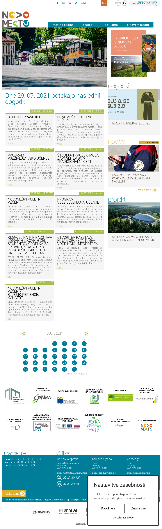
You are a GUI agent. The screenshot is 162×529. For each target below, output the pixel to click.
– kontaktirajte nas (144, 3)
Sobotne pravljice (24, 117)
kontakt (118, 3)
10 (74, 349)
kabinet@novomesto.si (107, 473)
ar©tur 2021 (81, 524)
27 (35, 369)
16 (64, 356)
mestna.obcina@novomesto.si (75, 473)
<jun (23, 333)
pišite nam (15, 493)
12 (25, 356)
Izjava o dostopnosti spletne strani (23, 499)
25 (84, 362)
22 (54, 362)
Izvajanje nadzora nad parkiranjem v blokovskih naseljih (131, 178)
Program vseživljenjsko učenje (29, 157)
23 (64, 362)
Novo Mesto (22, 19)
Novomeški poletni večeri (74, 118)
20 (35, 362)
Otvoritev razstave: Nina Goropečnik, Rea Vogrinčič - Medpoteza (77, 240)
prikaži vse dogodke (76, 373)
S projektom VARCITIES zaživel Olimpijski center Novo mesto (133, 238)
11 (84, 349)
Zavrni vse (138, 508)
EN (124, 3)
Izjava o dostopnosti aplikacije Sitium (65, 499)
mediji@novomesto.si (141, 473)
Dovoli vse (108, 508)
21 (45, 362)
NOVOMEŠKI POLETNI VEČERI (24, 201)
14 (45, 356)
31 (74, 369)
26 (25, 369)
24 (74, 362)
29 (54, 369)
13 (35, 356)
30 (64, 369)
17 (74, 356)
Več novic (144, 190)
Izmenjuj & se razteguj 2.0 (131, 123)
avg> (86, 333)
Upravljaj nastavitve (123, 517)
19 (25, 362)
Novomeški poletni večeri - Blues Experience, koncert (24, 293)
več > (10, 143)
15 (54, 356)
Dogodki (8, 88)
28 (45, 369)
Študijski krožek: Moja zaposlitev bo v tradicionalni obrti (78, 158)
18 (84, 356)
